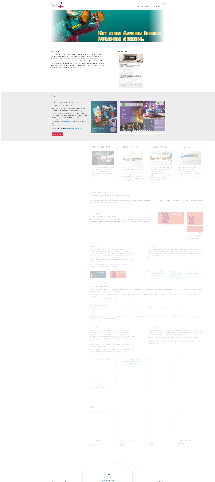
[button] (60, 134)
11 (154, 128)
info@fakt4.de (59, 126)
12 (156, 128)
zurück (125, 117)
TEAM (142, 6)
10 (152, 128)
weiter (166, 117)
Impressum (112, 480)
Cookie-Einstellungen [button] (106, 477)
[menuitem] (138, 6)
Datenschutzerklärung (105, 480)
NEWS (146, 6)
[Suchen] (163, 3)
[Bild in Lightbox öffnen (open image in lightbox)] (130, 70)
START (137, 6)
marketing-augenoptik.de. (76, 128)
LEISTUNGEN (152, 6)
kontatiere (69, 121)
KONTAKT (158, 6)
